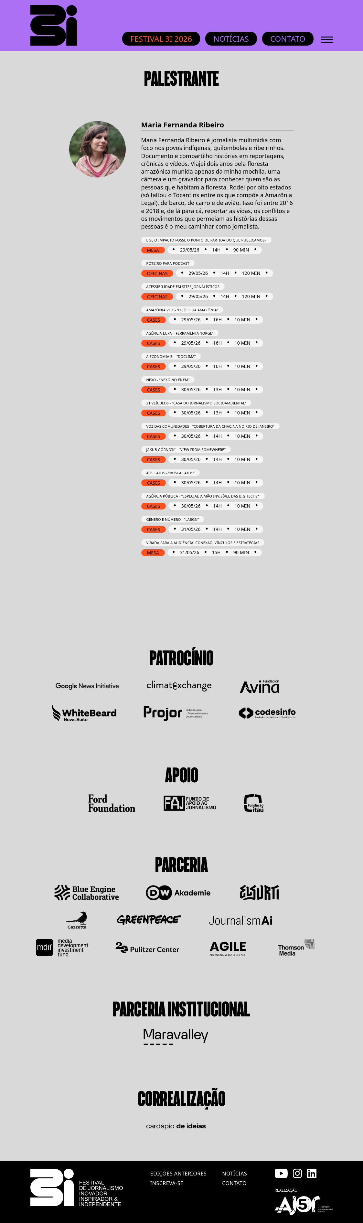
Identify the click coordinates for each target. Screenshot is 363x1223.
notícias (234, 1173)
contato (234, 1183)
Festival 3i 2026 (161, 38)
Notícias (231, 38)
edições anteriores (178, 1173)
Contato (287, 38)
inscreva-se (167, 1183)
